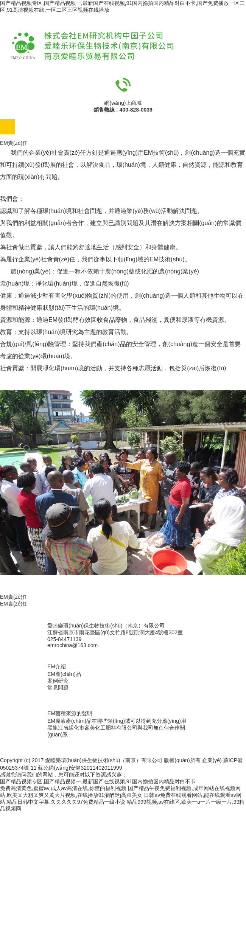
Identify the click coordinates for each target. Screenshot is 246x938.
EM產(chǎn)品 (64, 674)
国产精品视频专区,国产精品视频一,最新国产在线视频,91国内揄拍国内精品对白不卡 (98, 781)
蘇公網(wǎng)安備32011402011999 (80, 768)
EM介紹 (56, 666)
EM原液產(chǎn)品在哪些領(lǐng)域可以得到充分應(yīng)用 (116, 721)
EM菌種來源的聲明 (69, 713)
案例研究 (58, 681)
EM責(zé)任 (14, 604)
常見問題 (58, 688)
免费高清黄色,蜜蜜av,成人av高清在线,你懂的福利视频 (63, 788)
